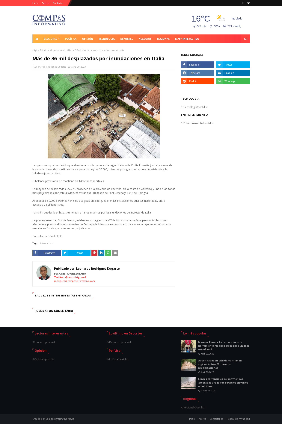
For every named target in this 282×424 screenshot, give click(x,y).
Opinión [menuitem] (87, 38)
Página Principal (40, 50)
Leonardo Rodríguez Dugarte (50, 66)
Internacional (58, 50)
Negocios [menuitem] (145, 38)
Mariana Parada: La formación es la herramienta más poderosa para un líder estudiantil (223, 345)
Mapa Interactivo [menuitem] (187, 38)
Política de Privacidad (238, 418)
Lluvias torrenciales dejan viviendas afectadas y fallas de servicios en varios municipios (223, 382)
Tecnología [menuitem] (107, 38)
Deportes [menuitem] (126, 38)
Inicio (35, 3)
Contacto (58, 3)
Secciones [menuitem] (50, 38)
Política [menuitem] (70, 38)
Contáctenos (216, 418)
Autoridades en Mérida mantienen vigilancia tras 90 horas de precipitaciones (220, 364)
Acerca (45, 3)
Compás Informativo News (60, 418)
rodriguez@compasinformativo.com (74, 281)
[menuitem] (36, 38)
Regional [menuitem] (163, 38)
